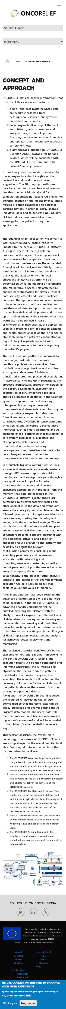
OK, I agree (10, 1004)
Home (7, 61)
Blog (38, 966)
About (19, 61)
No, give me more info (17, 996)
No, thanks (28, 1003)
